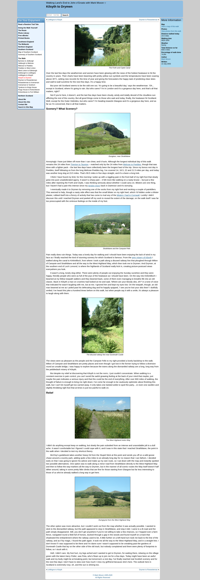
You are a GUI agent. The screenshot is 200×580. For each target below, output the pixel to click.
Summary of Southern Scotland (30, 55)
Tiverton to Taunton (79, 164)
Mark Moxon (166, 59)
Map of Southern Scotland (28, 52)
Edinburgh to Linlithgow (27, 73)
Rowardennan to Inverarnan (28, 83)
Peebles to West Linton (27, 68)
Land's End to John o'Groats (76, 2)
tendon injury (94, 185)
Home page (31, 9)
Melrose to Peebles (132, 164)
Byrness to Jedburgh (26, 61)
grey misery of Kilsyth (142, 257)
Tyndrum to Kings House (27, 87)
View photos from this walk (171, 31)
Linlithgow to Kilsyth (55, 20)
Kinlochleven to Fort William (28, 92)
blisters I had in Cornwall (128, 195)
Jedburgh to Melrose (26, 63)
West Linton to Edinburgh (27, 71)
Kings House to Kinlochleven (29, 90)
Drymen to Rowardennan (148, 20)
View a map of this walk (170, 26)
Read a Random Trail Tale (28, 24)
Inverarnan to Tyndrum (26, 85)
